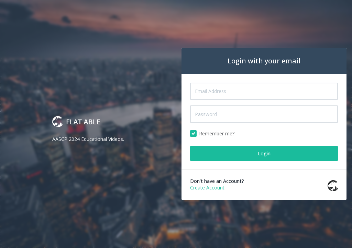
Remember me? (216, 133)
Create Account (207, 187)
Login (264, 153)
